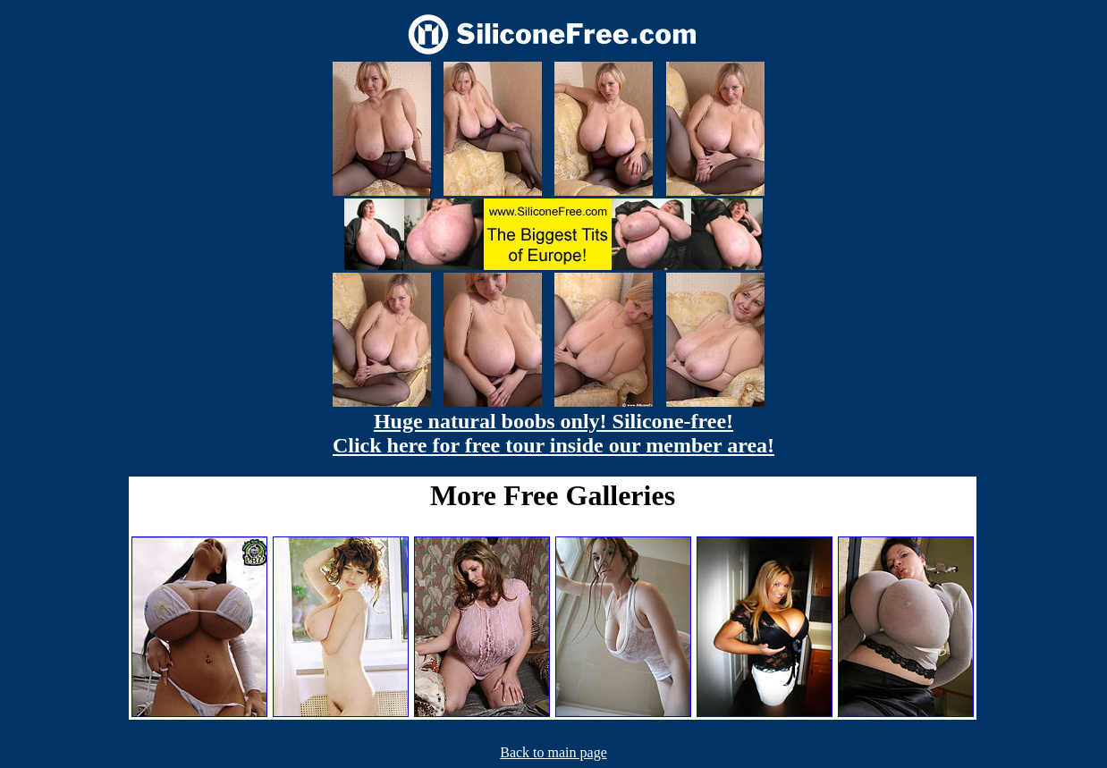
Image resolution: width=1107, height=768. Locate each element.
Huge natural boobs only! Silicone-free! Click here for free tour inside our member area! (553, 433)
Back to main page (553, 752)
